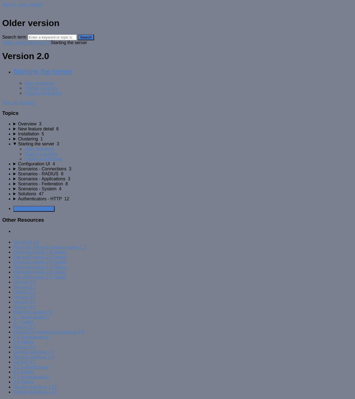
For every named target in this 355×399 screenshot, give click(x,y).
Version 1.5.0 (26, 242)
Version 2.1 (24, 287)
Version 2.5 (24, 307)
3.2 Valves (23, 372)
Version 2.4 (24, 302)
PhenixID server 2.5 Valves (40, 272)
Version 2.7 (24, 327)
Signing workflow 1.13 (35, 392)
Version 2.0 (40, 42)
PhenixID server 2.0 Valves (40, 252)
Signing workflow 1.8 (33, 357)
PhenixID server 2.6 (32, 312)
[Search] (52, 37)
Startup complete (41, 88)
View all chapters (19, 102)
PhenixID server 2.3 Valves (40, 262)
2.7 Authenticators (31, 317)
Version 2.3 (24, 297)
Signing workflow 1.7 (33, 352)
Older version (15, 42)
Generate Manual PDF (34, 209)
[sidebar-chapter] (183, 124)
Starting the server (42, 71)
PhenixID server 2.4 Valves (40, 267)
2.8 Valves (23, 342)
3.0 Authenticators (31, 377)
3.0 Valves (23, 382)
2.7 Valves (23, 322)
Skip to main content (22, 4)
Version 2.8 (24, 347)
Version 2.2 (24, 292)
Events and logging (43, 93)
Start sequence (39, 83)
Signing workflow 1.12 (35, 387)
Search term (14, 37)
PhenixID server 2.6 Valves (40, 277)
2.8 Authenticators (31, 337)
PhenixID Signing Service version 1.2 (49, 247)
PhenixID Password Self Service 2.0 (48, 332)
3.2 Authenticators (31, 367)
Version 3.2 (24, 362)
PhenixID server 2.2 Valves (40, 257)
